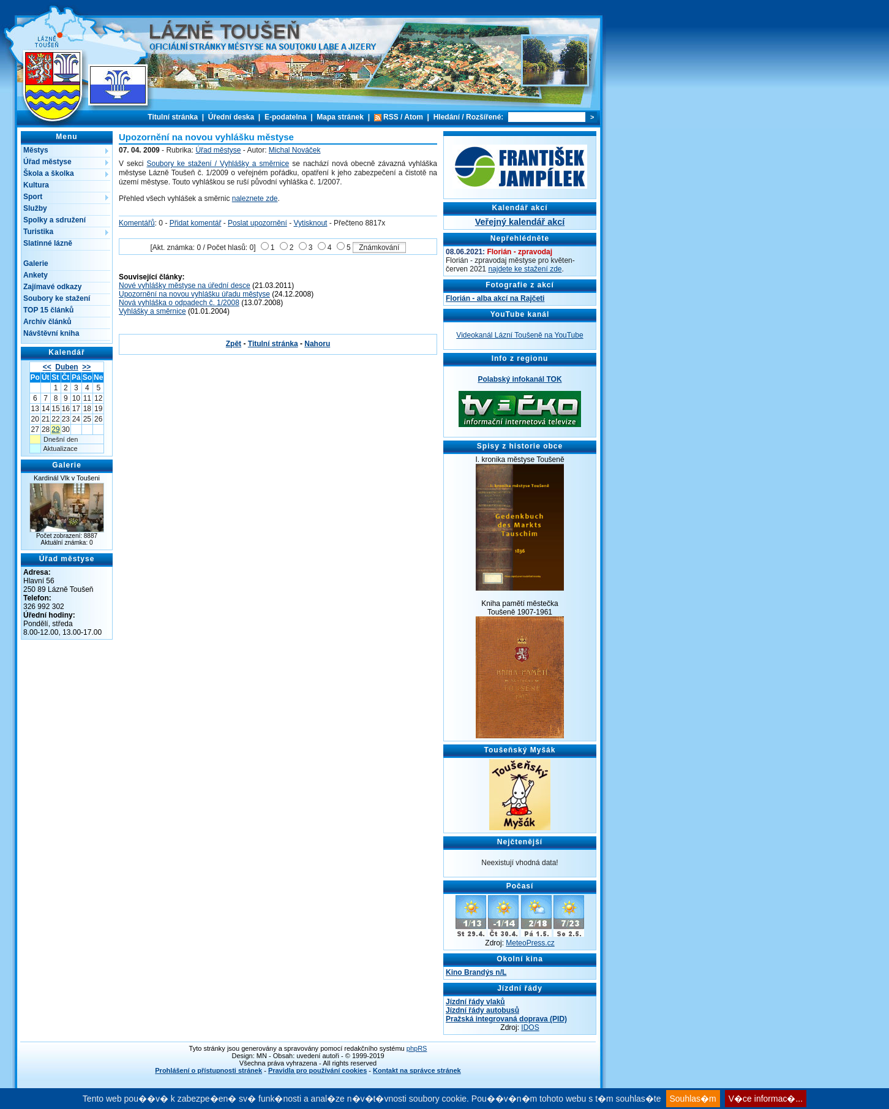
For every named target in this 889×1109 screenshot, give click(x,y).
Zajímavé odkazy (52, 286)
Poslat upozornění (257, 223)
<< (47, 367)
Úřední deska (231, 117)
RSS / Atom (403, 117)
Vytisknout (311, 223)
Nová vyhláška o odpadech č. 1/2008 (179, 302)
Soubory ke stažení (56, 298)
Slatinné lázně (47, 243)
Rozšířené (483, 117)
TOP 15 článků (48, 310)
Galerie (35, 263)
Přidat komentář (196, 223)
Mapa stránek (340, 117)
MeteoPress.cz (530, 943)
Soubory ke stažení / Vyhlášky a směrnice (217, 163)
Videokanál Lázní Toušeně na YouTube (519, 335)
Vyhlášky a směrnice (152, 311)
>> (86, 367)
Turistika (38, 231)
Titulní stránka (173, 117)
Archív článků (47, 321)
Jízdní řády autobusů (482, 1010)
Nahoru (317, 343)
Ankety (35, 275)
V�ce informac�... (766, 1098)
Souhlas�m (693, 1098)
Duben (66, 367)
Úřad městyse (47, 161)
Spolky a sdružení (54, 220)
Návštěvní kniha (51, 333)
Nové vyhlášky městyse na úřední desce (184, 285)
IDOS (530, 1027)
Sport (32, 196)
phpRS (417, 1048)
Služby (35, 208)
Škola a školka (48, 173)
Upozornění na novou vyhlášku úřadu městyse (194, 294)
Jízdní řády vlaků (475, 1001)
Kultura (36, 185)
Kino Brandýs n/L (476, 972)
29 (55, 429)
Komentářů (137, 223)
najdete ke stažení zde (524, 269)
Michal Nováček (295, 150)
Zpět (233, 343)
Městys (35, 150)
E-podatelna (285, 117)
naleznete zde (255, 198)
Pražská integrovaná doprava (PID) (506, 1019)
